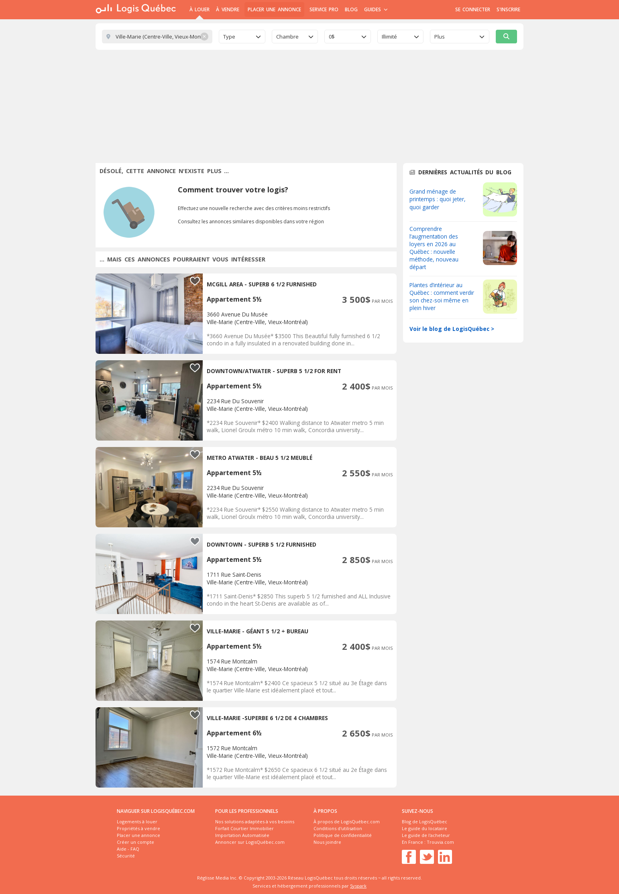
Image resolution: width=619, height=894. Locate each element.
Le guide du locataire (424, 828)
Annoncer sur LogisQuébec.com (250, 842)
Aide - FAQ (128, 849)
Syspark (358, 886)
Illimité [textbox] (389, 36)
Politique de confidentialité (343, 835)
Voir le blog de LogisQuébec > (451, 329)
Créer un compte (135, 842)
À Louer (199, 9)
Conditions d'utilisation (338, 828)
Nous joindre (327, 842)
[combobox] (242, 36)
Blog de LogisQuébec (424, 821)
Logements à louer (137, 821)
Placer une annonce (274, 9)
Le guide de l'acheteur (426, 835)
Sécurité (126, 856)
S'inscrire (508, 9)
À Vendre (227, 9)
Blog (351, 9)
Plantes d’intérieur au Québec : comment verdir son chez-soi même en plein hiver (441, 296)
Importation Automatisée (242, 835)
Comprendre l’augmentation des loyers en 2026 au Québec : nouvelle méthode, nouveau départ (433, 248)
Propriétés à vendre (138, 828)
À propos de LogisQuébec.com (347, 821)
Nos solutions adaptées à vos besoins (254, 821)
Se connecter (472, 9)
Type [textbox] (229, 36)
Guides (376, 9)
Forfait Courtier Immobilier (244, 828)
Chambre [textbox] (287, 36)
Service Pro (324, 9)
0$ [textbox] (332, 36)
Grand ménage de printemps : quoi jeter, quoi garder (437, 199)
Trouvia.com (440, 842)
